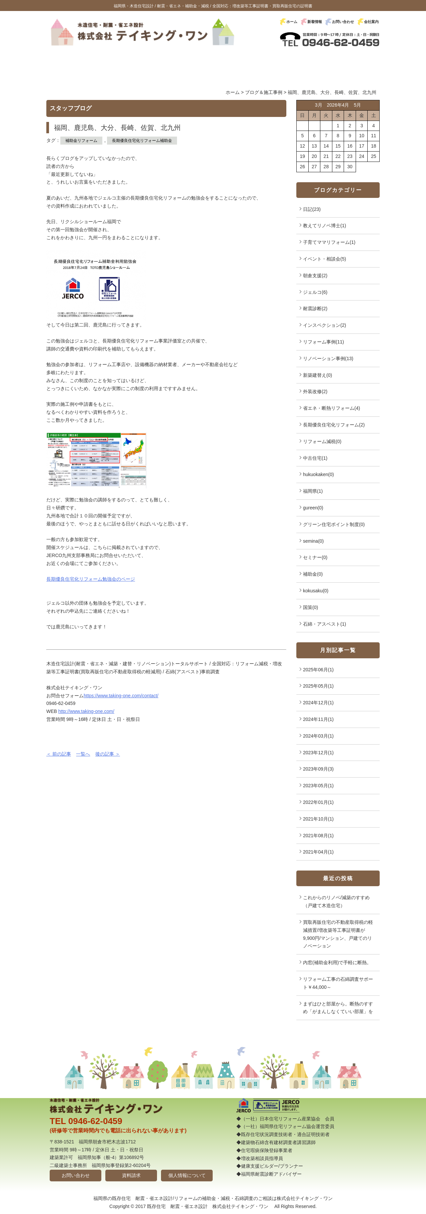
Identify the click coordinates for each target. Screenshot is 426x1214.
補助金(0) (313, 574)
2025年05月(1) (318, 686)
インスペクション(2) (324, 325)
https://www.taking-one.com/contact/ (121, 695)
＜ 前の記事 (58, 754)
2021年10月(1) (318, 819)
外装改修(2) (315, 391)
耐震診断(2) (315, 308)
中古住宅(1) (315, 458)
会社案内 (371, 22)
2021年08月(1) (318, 835)
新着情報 (314, 22)
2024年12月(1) (318, 702)
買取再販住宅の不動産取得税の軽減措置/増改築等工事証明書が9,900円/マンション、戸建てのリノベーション (338, 933)
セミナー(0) (315, 557)
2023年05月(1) (318, 785)
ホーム (291, 22)
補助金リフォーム (81, 140)
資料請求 (131, 1175)
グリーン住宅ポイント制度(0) (334, 524)
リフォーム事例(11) (323, 341)
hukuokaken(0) (318, 474)
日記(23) (312, 209)
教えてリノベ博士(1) (324, 225)
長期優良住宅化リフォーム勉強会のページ (90, 579)
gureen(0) (313, 507)
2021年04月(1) (318, 852)
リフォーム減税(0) (322, 441)
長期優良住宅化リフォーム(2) (334, 424)
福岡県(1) (313, 491)
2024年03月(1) (318, 736)
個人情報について (187, 1175)
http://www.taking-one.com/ (86, 711)
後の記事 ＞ (107, 754)
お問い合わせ (343, 22)
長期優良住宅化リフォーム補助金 (142, 140)
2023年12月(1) (318, 752)
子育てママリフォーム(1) (329, 242)
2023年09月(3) (318, 769)
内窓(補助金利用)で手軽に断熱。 (337, 962)
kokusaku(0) (315, 590)
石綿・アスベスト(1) (324, 624)
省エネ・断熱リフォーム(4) (331, 408)
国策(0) (310, 607)
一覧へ (83, 754)
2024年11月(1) (318, 719)
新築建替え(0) (317, 375)
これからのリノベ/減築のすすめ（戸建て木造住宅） (336, 901)
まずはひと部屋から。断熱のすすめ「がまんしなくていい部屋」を (338, 1007)
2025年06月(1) (318, 669)
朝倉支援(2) (315, 275)
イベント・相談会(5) (324, 259)
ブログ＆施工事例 (263, 92)
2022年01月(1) (318, 802)
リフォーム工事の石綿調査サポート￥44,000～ (338, 983)
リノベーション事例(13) (328, 358)
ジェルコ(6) (315, 292)
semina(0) (313, 541)
